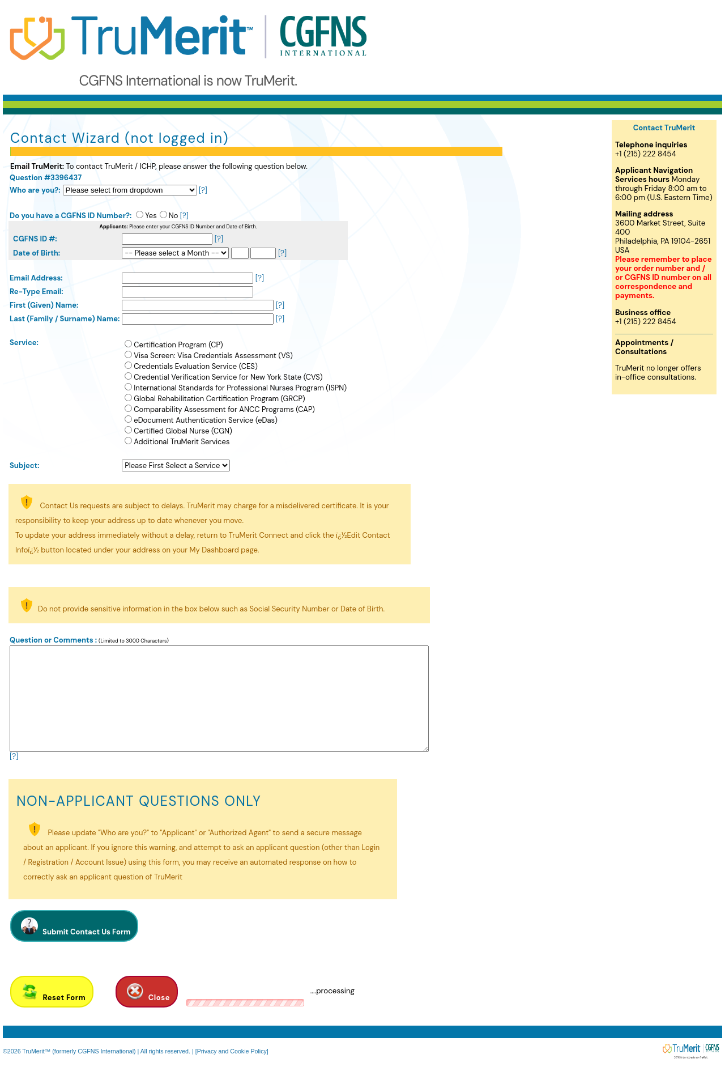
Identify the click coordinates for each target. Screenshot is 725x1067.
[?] (203, 190)
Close (146, 991)
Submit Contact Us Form (74, 926)
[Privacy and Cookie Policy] (231, 1051)
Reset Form (52, 991)
